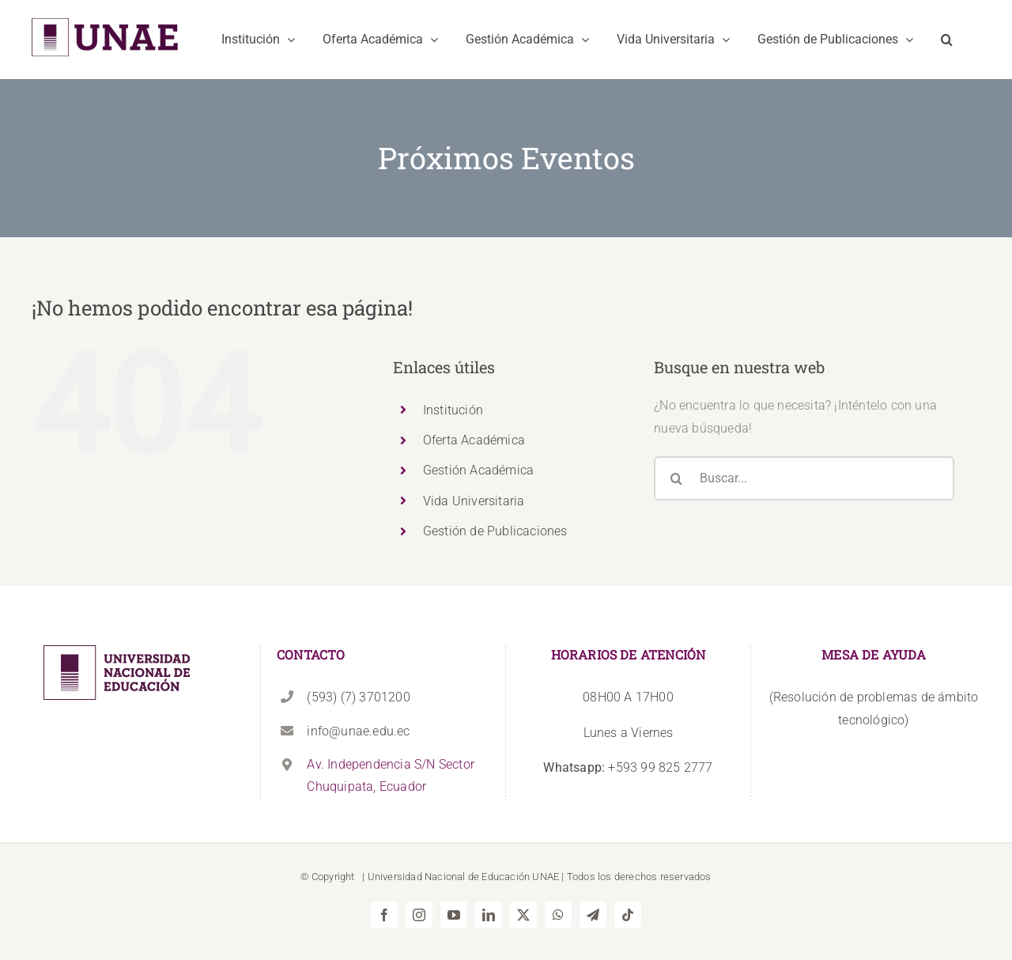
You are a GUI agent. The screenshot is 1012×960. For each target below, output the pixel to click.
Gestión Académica (478, 470)
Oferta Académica (474, 440)
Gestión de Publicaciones (495, 531)
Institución (453, 410)
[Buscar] (676, 478)
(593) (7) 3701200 (358, 697)
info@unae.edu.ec (358, 731)
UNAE (545, 877)
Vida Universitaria (474, 500)
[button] (947, 39)
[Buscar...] (804, 478)
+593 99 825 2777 (627, 767)
